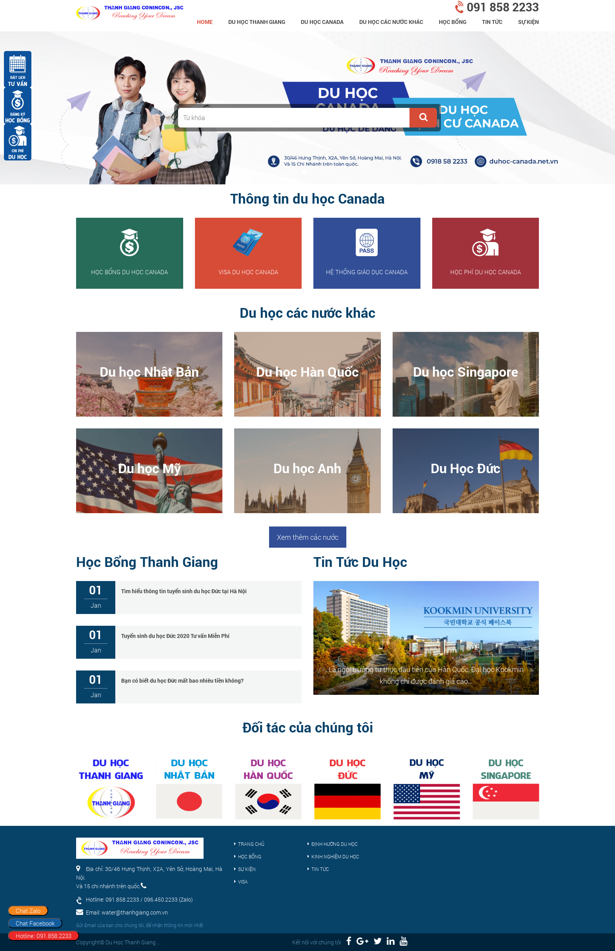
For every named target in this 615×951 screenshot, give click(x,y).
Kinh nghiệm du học (335, 856)
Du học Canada (322, 22)
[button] (423, 118)
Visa (243, 881)
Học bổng (452, 22)
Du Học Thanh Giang (256, 22)
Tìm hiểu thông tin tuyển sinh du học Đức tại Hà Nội (184, 591)
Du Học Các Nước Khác (391, 22)
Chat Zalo (28, 911)
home (205, 22)
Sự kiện (528, 22)
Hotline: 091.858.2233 (43, 936)
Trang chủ (251, 844)
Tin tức (492, 22)
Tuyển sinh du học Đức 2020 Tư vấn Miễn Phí (175, 635)
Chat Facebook (35, 923)
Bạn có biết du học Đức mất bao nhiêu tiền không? (182, 680)
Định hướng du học (334, 844)
